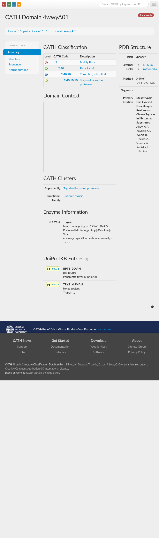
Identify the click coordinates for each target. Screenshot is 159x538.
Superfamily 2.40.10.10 (35, 31)
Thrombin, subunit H (93, 74)
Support (22, 346)
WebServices (98, 346)
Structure (14, 59)
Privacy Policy (136, 352)
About (137, 340)
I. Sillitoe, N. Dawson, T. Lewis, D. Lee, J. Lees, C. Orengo (95, 364)
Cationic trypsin (73, 196)
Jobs (22, 352)
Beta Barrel (87, 68)
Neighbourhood (18, 69)
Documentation (60, 346)
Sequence (14, 64)
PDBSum (147, 64)
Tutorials (60, 352)
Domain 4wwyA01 (65, 31)
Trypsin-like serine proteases (81, 188)
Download (99, 340)
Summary (13, 52)
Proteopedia (149, 69)
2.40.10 (66, 74)
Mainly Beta (87, 62)
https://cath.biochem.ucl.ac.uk (42, 372)
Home (12, 31)
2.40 (61, 68)
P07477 (53, 284)
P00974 (53, 268)
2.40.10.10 (71, 80)
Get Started (60, 340)
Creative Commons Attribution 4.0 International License (36, 368)
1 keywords (146, 15)
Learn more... (105, 329)
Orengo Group (137, 346)
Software (98, 352)
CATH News (22, 340)
